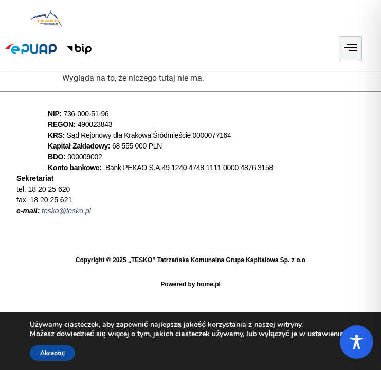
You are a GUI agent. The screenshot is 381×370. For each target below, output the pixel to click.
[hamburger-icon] (350, 48)
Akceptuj (52, 353)
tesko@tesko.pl (66, 211)
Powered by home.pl (190, 284)
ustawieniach (329, 334)
